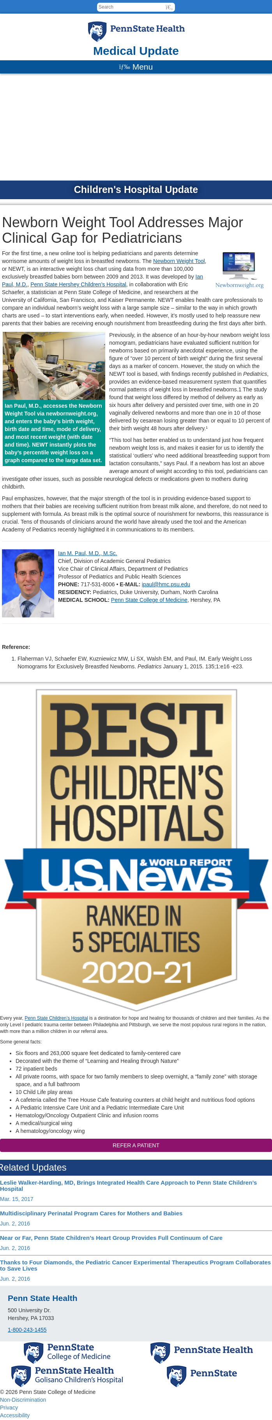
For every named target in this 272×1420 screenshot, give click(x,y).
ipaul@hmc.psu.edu (166, 584)
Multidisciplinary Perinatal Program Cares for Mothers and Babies (91, 1213)
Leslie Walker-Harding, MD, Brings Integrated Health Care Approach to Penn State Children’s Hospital (128, 1185)
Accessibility (15, 1415)
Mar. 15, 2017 (17, 1199)
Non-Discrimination (23, 1400)
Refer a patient (136, 1145)
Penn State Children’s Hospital (56, 1018)
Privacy (9, 1407)
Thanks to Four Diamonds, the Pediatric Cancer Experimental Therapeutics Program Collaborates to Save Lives (135, 1265)
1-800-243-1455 (27, 1330)
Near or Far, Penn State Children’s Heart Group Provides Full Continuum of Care (111, 1237)
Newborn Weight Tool (179, 261)
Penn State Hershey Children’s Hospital (78, 284)
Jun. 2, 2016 (15, 1223)
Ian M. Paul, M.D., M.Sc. (87, 553)
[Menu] (136, 67)
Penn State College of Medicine (149, 600)
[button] (169, 7)
